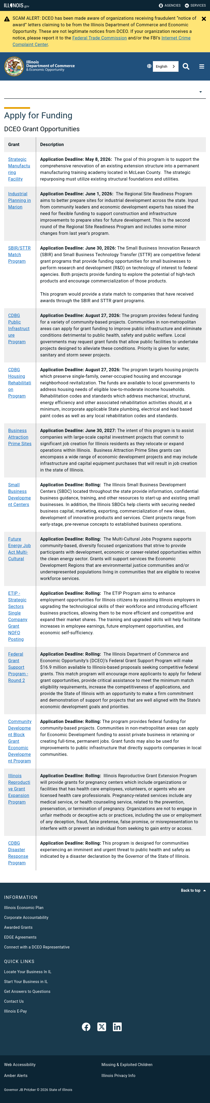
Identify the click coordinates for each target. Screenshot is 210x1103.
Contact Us (14, 1001)
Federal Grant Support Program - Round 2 (18, 667)
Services (195, 6)
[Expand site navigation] (202, 67)
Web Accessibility (20, 1064)
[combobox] (166, 66)
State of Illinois (60, 1090)
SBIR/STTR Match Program (19, 254)
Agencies (170, 6)
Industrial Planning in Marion (19, 200)
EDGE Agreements (20, 937)
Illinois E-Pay (15, 1011)
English (161, 66)
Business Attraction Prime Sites (19, 437)
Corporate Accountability (26, 917)
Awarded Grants (18, 927)
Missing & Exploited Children (126, 1064)
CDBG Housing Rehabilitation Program (19, 383)
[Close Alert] (204, 19)
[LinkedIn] (117, 1027)
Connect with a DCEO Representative (37, 947)
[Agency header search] (186, 66)
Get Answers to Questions (27, 991)
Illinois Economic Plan (23, 907)
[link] (86, 1027)
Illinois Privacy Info (118, 1075)
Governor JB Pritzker (20, 1090)
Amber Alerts (16, 1075)
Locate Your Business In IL (27, 972)
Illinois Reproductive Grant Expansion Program (19, 789)
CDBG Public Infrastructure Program (19, 328)
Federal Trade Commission (99, 38)
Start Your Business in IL (26, 981)
